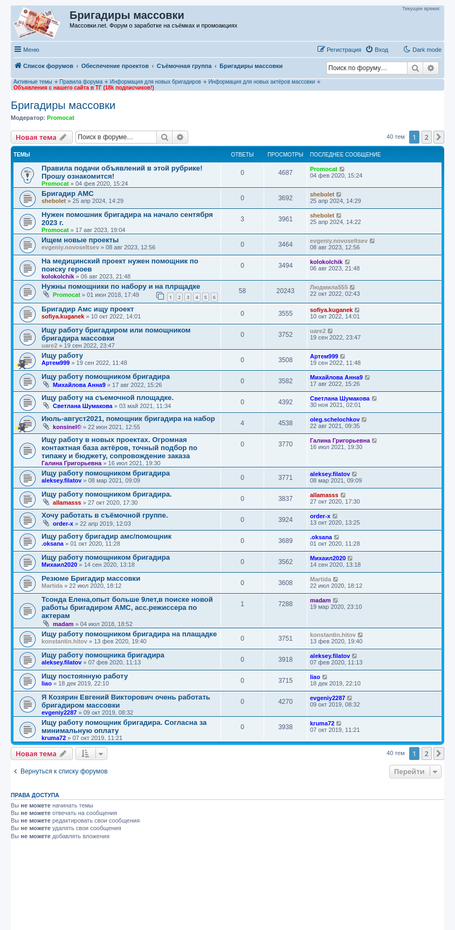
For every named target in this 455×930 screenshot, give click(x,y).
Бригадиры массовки (63, 105)
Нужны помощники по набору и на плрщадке (121, 286)
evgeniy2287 (59, 712)
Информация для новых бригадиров (155, 82)
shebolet (54, 201)
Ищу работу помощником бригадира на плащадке (129, 634)
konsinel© (67, 427)
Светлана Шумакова (83, 406)
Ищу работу (62, 355)
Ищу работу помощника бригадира (103, 655)
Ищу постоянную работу (85, 676)
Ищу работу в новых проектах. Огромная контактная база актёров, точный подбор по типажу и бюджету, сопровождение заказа (119, 448)
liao (47, 683)
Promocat (60, 117)
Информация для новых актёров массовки (261, 82)
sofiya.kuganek (63, 316)
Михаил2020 (59, 564)
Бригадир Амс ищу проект (88, 309)
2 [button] (427, 137)
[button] (438, 137)
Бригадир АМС (68, 193)
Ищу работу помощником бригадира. (107, 494)
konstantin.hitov (64, 641)
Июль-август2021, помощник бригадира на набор (128, 419)
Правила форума (80, 82)
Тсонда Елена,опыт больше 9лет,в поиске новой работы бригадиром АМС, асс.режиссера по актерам (127, 607)
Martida (52, 585)
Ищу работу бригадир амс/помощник (106, 536)
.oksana (53, 543)
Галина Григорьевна (71, 463)
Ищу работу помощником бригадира (106, 376)
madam (63, 624)
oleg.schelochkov (335, 419)
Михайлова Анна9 (79, 385)
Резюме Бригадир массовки (91, 578)
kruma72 (54, 738)
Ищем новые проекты (80, 240)
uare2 (49, 345)
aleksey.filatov (61, 480)
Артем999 (56, 362)
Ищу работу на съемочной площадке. (108, 397)
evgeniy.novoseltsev (70, 247)
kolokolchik (58, 276)
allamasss (67, 502)
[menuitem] (376, 49)
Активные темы (32, 82)
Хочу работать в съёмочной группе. (105, 515)
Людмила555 (329, 287)
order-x (63, 523)
